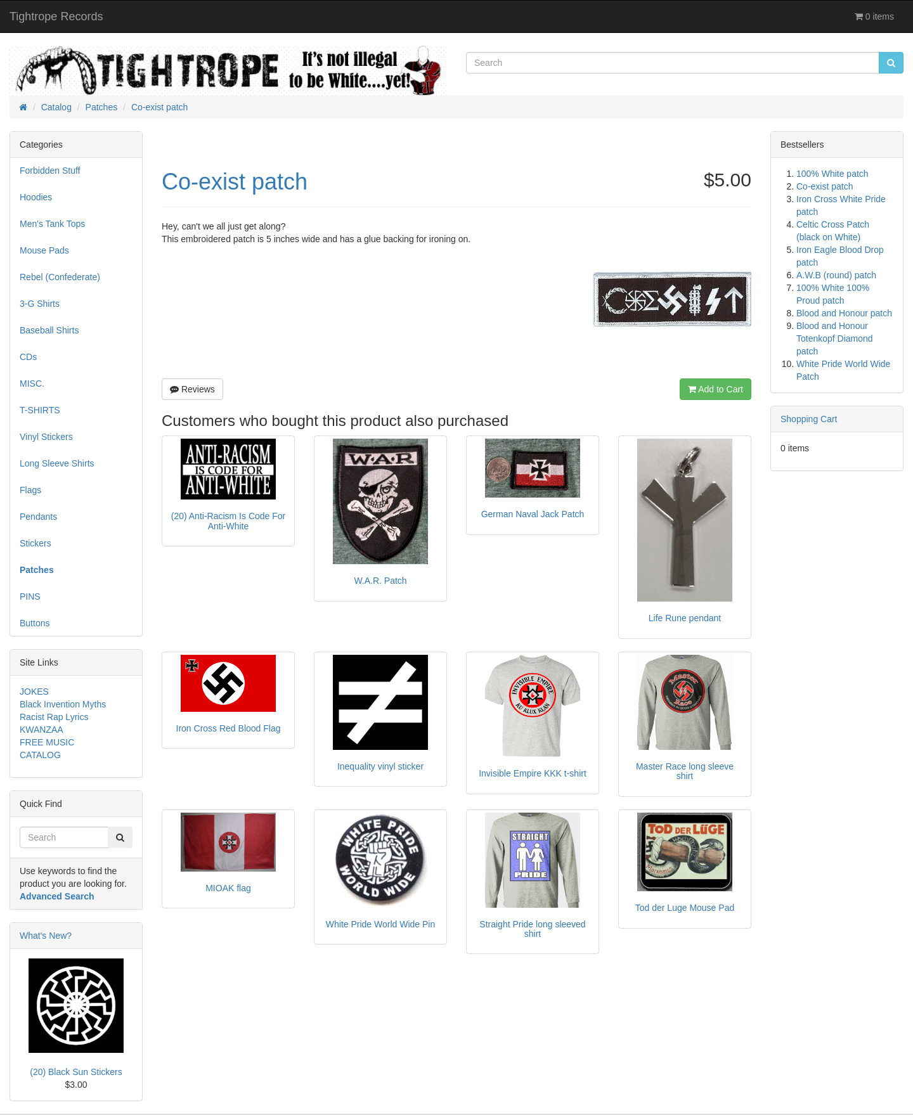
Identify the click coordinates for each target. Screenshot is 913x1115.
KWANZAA (41, 730)
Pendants (38, 517)
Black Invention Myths (63, 704)
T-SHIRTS (40, 410)
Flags (30, 490)
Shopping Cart (809, 419)
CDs (28, 357)
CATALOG (40, 755)
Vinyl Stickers (46, 437)
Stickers (35, 543)
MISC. (32, 383)
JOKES (34, 691)
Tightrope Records (56, 16)
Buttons (34, 623)
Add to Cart (715, 389)
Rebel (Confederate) (60, 277)
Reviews (192, 389)
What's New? (46, 936)
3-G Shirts (40, 304)
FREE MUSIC (47, 742)
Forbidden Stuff (50, 170)
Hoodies (36, 197)
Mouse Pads (44, 250)
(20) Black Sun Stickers (76, 1072)
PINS (30, 596)
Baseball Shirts (49, 330)
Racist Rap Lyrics (54, 717)
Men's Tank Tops (52, 224)
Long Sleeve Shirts (57, 463)
